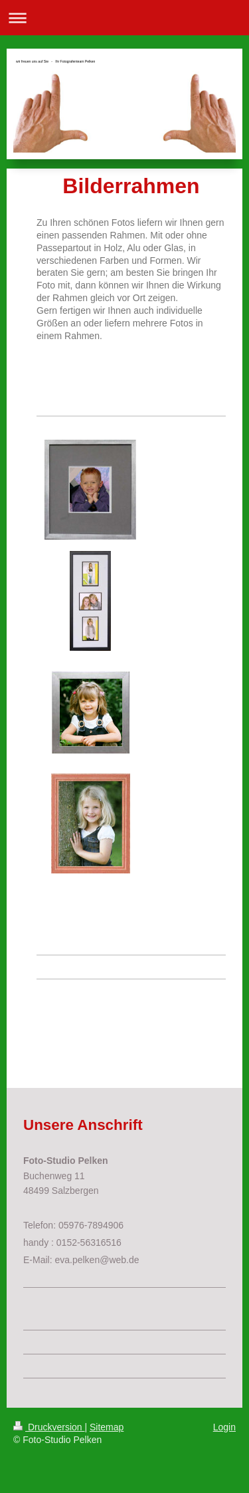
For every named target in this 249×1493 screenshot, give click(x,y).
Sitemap (107, 1427)
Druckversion (48, 1427)
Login (224, 1427)
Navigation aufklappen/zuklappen (124, 17)
